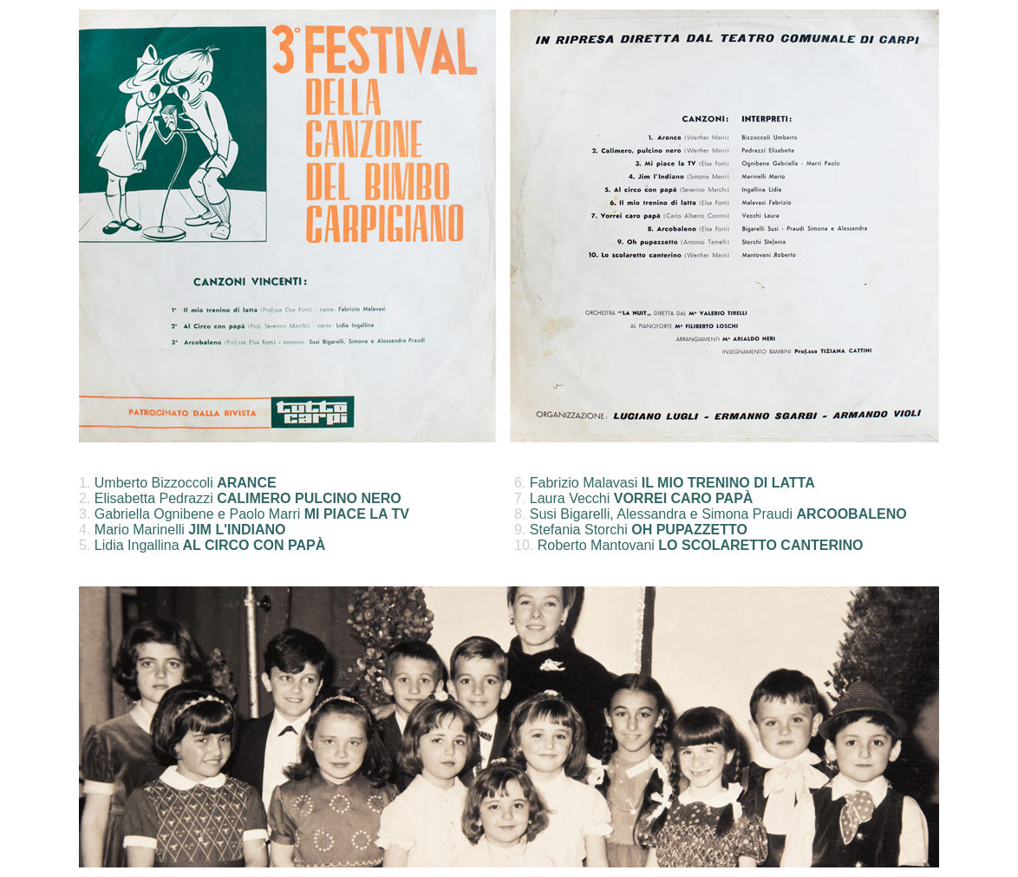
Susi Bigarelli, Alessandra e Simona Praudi (718, 514)
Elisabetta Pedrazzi (248, 498)
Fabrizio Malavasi (672, 482)
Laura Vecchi (642, 498)
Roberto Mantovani (701, 545)
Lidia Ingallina (210, 545)
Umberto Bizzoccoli (186, 482)
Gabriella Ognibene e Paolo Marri (252, 514)
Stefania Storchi (638, 529)
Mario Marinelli (190, 529)
